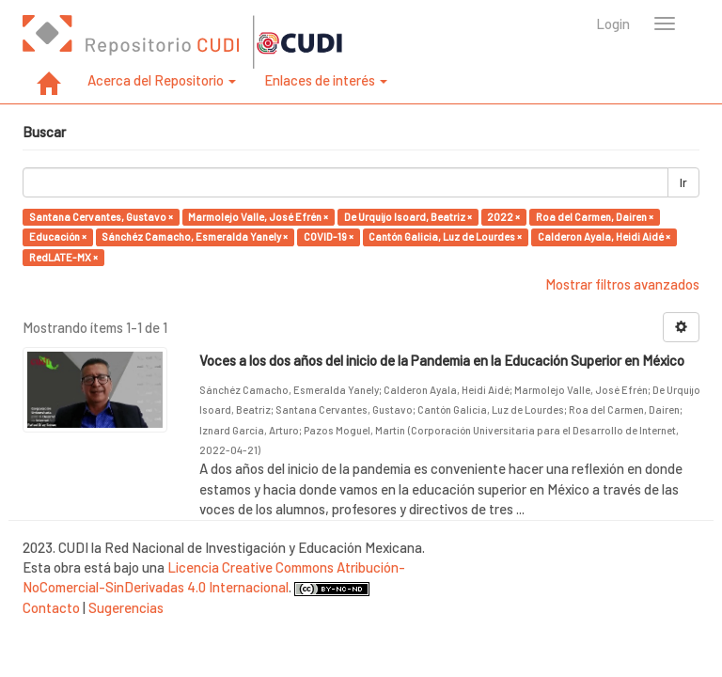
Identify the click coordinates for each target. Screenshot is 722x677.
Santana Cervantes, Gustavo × (101, 217)
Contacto (51, 607)
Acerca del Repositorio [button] (161, 79)
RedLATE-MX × (63, 257)
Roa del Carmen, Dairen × (594, 217)
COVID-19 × (328, 236)
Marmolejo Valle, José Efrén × (258, 217)
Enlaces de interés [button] (325, 79)
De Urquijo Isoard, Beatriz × (408, 217)
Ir (683, 182)
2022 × (503, 217)
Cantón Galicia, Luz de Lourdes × (445, 236)
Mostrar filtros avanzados (622, 284)
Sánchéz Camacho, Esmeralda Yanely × (195, 236)
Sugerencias (126, 607)
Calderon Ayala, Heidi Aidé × (604, 236)
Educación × (57, 236)
